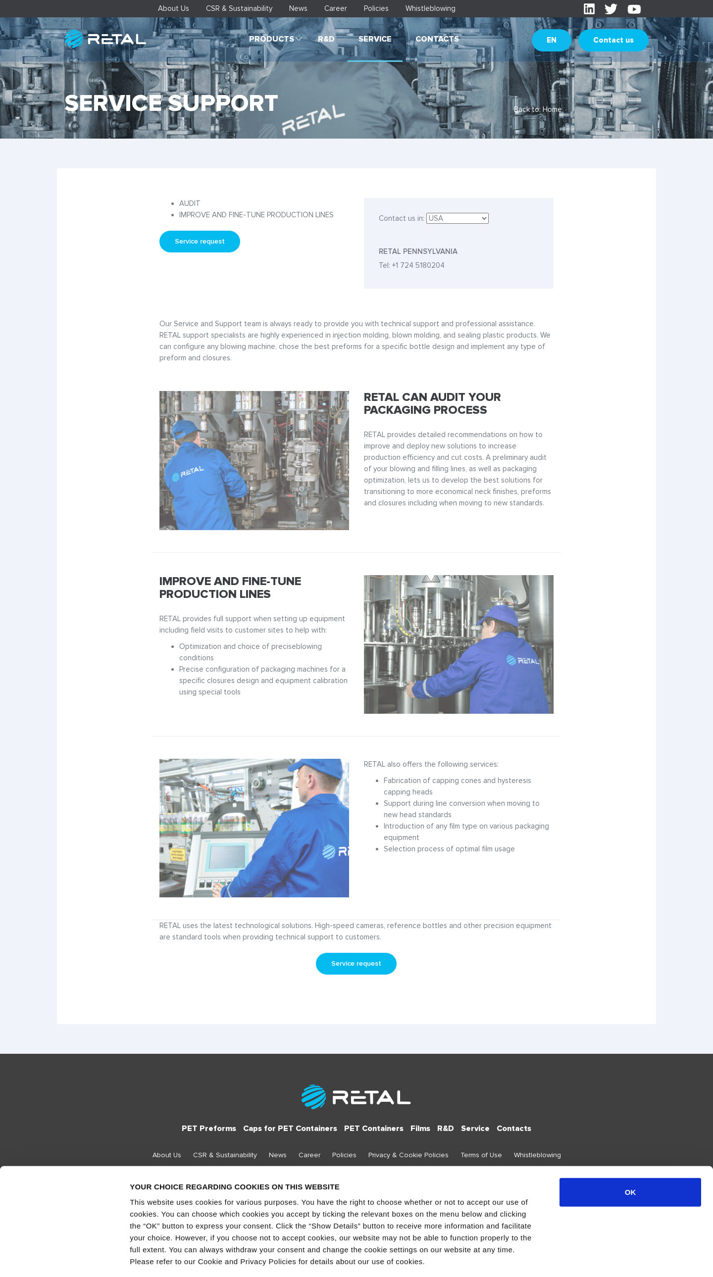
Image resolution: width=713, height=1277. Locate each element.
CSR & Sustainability (239, 8)
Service (375, 39)
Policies (376, 8)
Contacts (437, 39)
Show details (520, 1257)
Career (335, 8)
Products (271, 39)
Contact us (613, 40)
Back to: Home (538, 109)
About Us (173, 8)
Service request (200, 241)
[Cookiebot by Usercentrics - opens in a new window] (64, 1257)
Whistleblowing (431, 8)
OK (630, 1148)
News (298, 8)
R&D (326, 39)
